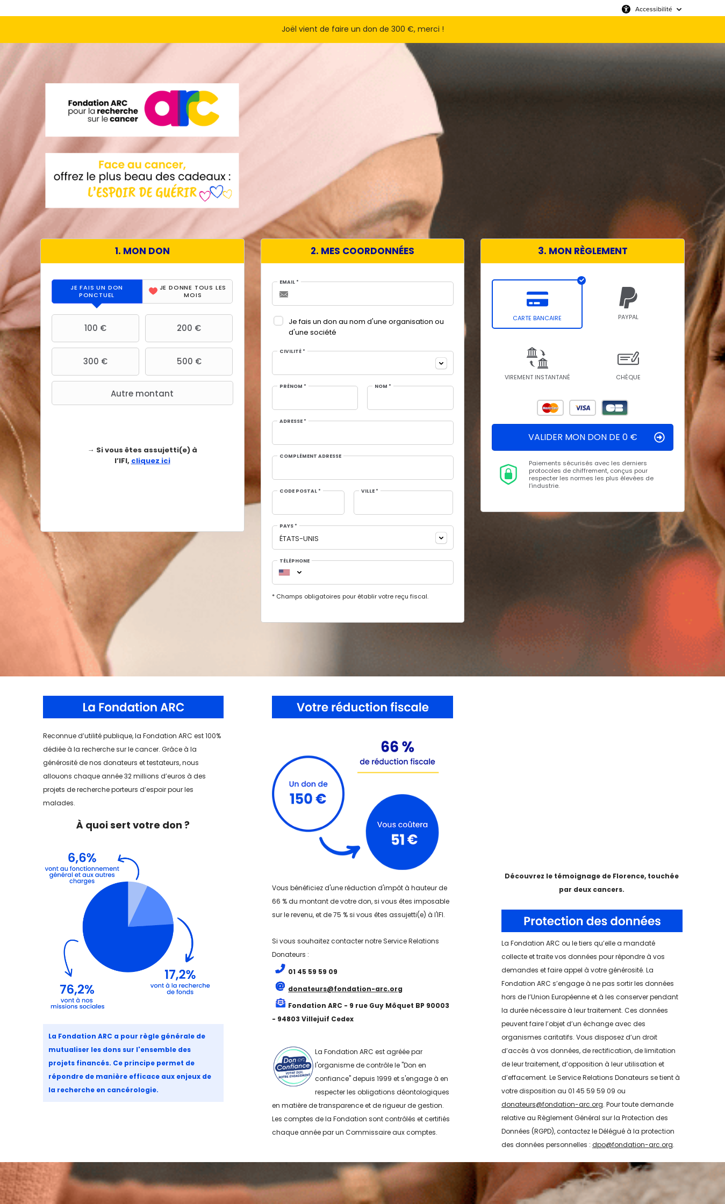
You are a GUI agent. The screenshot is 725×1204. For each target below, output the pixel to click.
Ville (369, 491)
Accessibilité (653, 9)
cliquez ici (150, 461)
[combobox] (363, 363)
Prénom (292, 387)
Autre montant (114, 393)
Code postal (300, 491)
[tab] (97, 291)
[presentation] (97, 291)
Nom (383, 387)
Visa (582, 408)
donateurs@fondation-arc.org (552, 1104)
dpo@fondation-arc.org (632, 1144)
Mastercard (550, 408)
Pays (288, 526)
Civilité (292, 352)
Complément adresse (310, 456)
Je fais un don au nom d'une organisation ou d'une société (366, 326)
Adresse (292, 421)
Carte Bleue (614, 408)
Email (289, 282)
